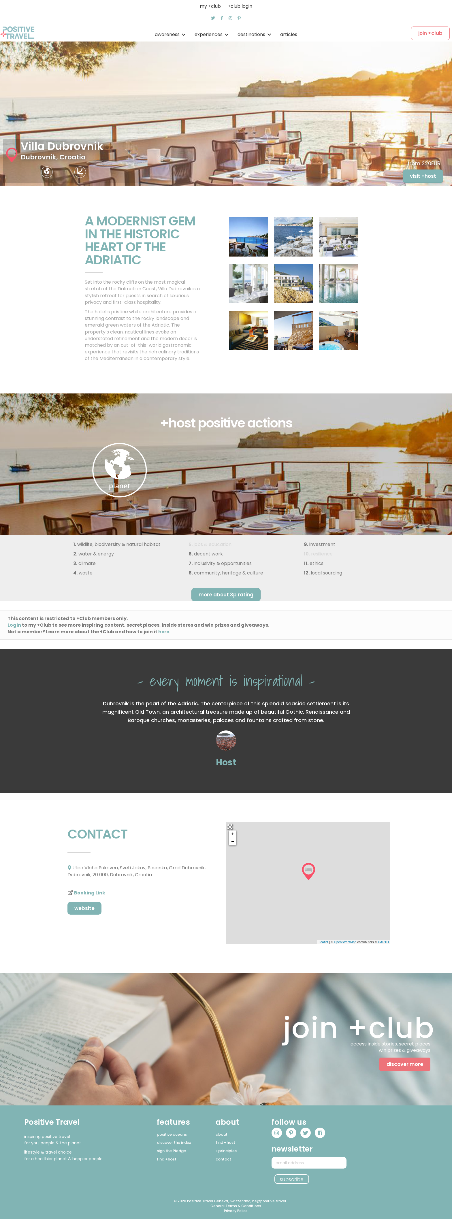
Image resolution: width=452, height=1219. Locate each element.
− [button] (232, 841)
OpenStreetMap (345, 942)
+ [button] (232, 834)
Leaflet (323, 942)
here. (164, 631)
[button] (213, 18)
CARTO (383, 942)
